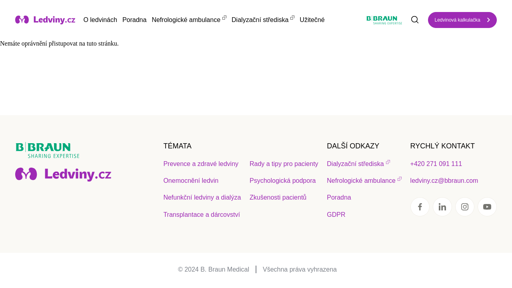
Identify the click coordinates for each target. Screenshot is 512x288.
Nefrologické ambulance (186, 19)
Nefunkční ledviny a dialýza (202, 197)
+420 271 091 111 (436, 163)
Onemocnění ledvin (190, 180)
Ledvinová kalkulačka (457, 20)
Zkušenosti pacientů (278, 197)
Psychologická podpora (283, 180)
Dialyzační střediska (260, 19)
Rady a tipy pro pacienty (284, 163)
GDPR (336, 214)
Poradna (134, 19)
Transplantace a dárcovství (201, 214)
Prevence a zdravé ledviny (200, 163)
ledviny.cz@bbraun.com (444, 180)
